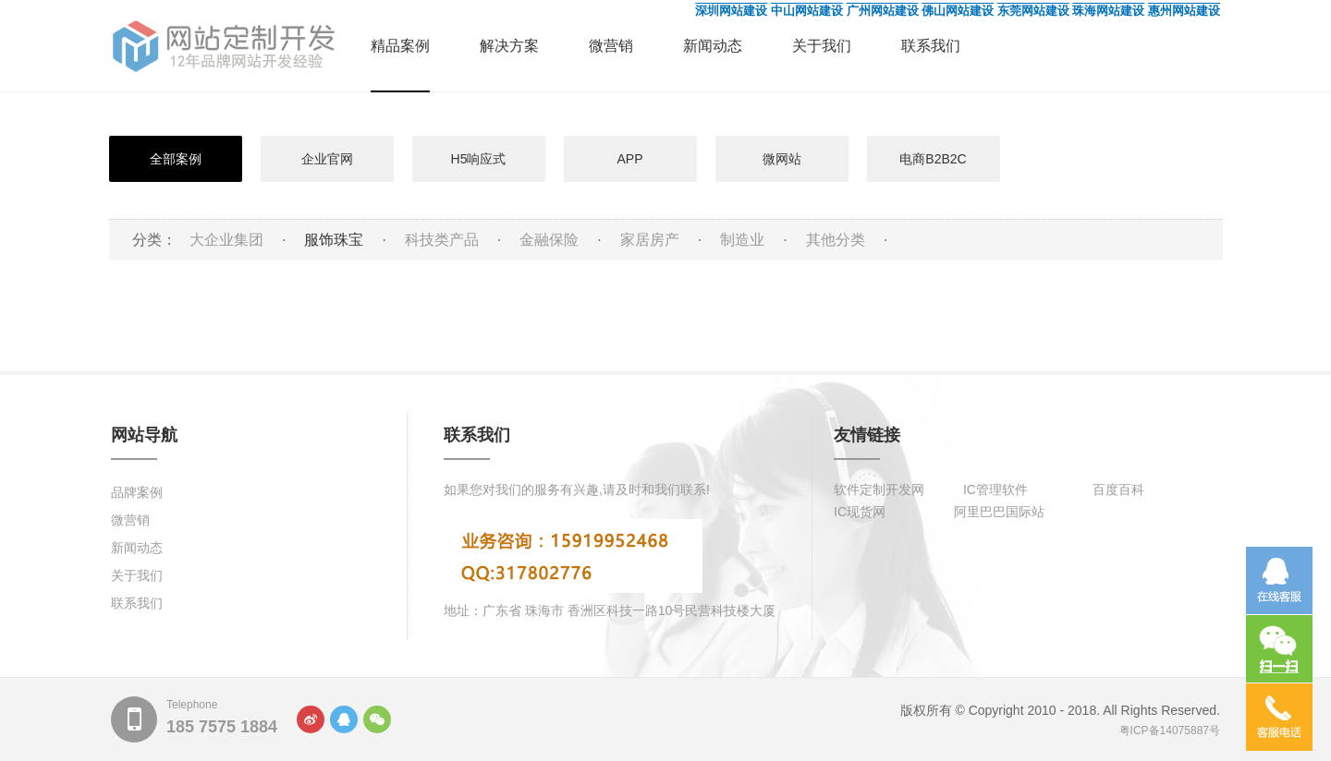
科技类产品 (442, 240)
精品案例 (400, 46)
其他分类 (835, 240)
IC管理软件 (995, 489)
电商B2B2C (932, 158)
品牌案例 (137, 492)
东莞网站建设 (1033, 11)
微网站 (782, 158)
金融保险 (549, 240)
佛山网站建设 (958, 11)
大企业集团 (226, 240)
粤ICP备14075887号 (1169, 730)
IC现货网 (859, 511)
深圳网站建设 (731, 11)
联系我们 (930, 46)
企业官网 (327, 158)
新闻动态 (712, 46)
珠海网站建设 (1108, 11)
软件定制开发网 (879, 489)
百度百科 (1118, 489)
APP (629, 158)
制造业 (742, 240)
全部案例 (175, 158)
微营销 (611, 46)
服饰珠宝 (333, 240)
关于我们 (821, 46)
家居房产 (649, 240)
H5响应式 (479, 158)
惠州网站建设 (1184, 11)
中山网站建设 (807, 11)
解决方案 (509, 46)
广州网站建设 (883, 11)
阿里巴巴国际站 (999, 511)
